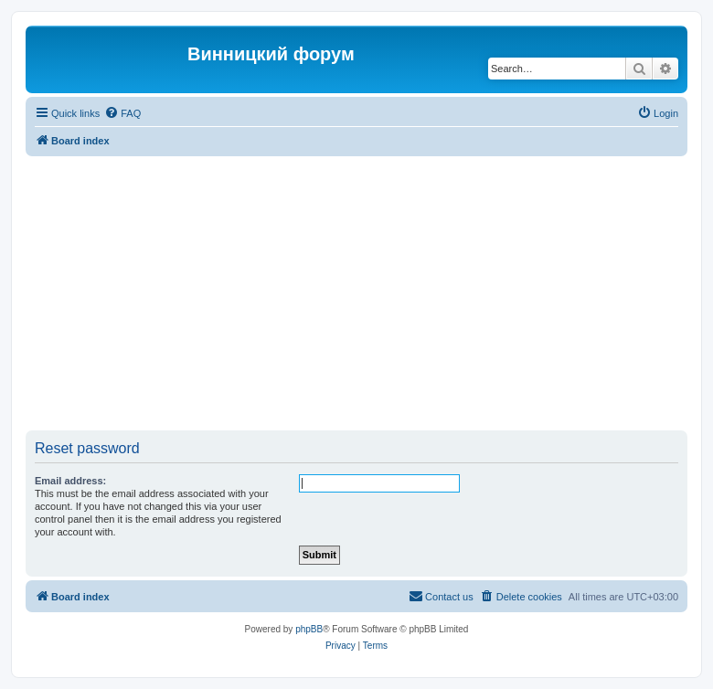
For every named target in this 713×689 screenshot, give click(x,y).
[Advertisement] (369, 293)
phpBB (309, 629)
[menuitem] (122, 113)
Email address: (70, 480)
